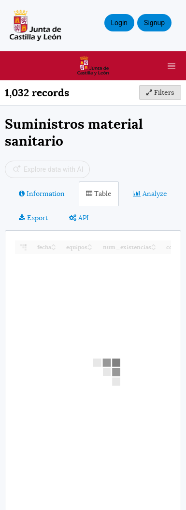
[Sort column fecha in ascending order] (53, 244)
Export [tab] (33, 217)
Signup (154, 23)
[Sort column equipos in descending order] (89, 248)
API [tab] (79, 217)
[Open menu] (171, 65)
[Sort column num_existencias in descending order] (153, 248)
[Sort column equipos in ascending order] (89, 244)
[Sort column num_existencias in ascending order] (153, 244)
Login (119, 23)
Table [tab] (99, 193)
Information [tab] (42, 193)
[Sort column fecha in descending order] (53, 248)
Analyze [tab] (150, 193)
